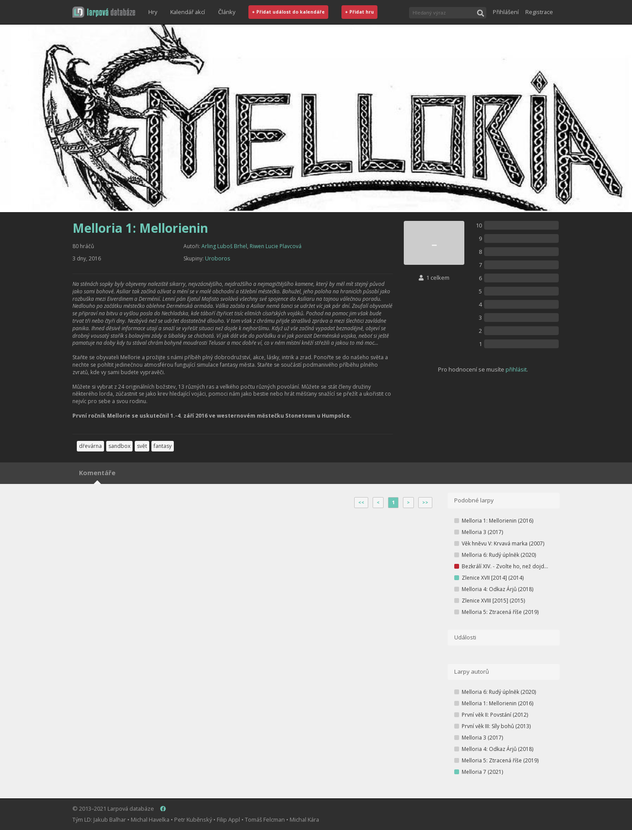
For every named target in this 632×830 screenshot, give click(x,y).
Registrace (539, 12)
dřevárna (90, 446)
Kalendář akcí (187, 12)
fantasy (163, 446)
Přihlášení (506, 12)
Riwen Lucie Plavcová (276, 246)
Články (226, 12)
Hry (152, 12)
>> (425, 502)
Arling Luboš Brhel (224, 246)
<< (361, 502)
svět (142, 446)
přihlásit (516, 369)
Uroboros (217, 258)
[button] (103, 12)
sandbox (119, 446)
